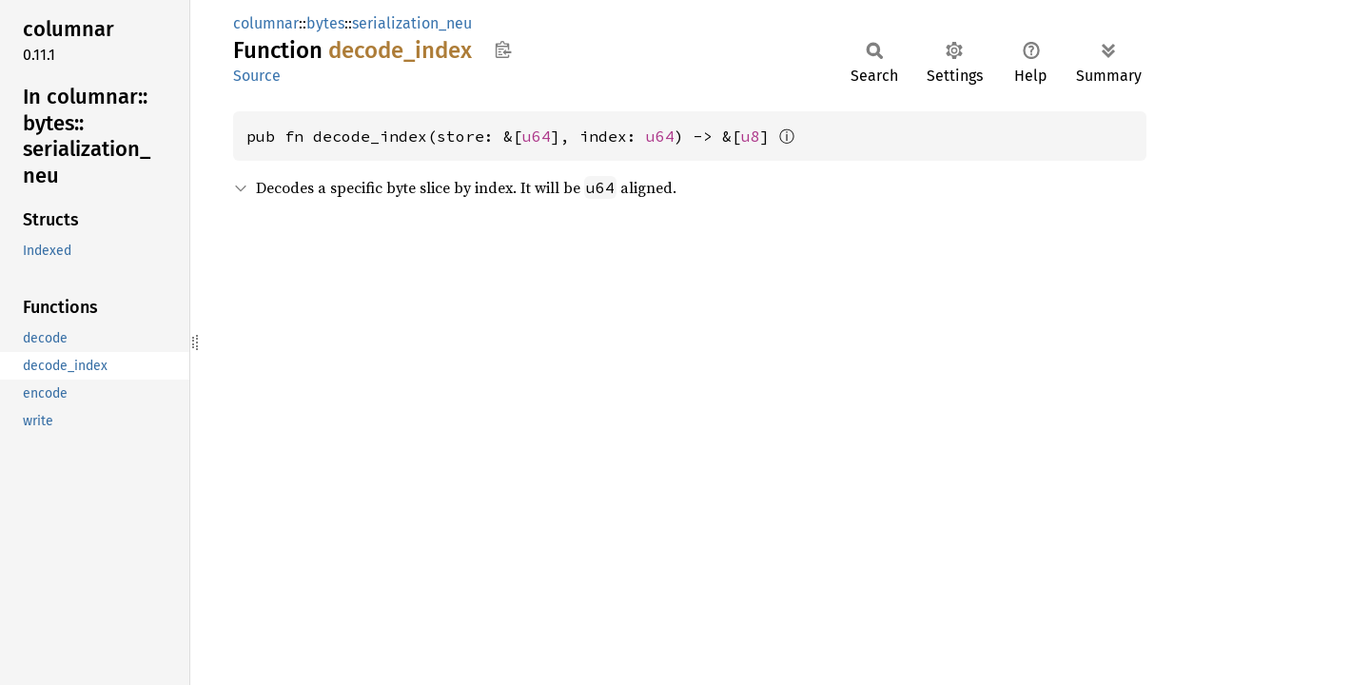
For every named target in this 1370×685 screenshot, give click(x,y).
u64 (536, 136)
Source (257, 76)
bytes (325, 23)
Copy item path (503, 49)
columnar (266, 23)
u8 (750, 136)
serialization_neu (412, 23)
